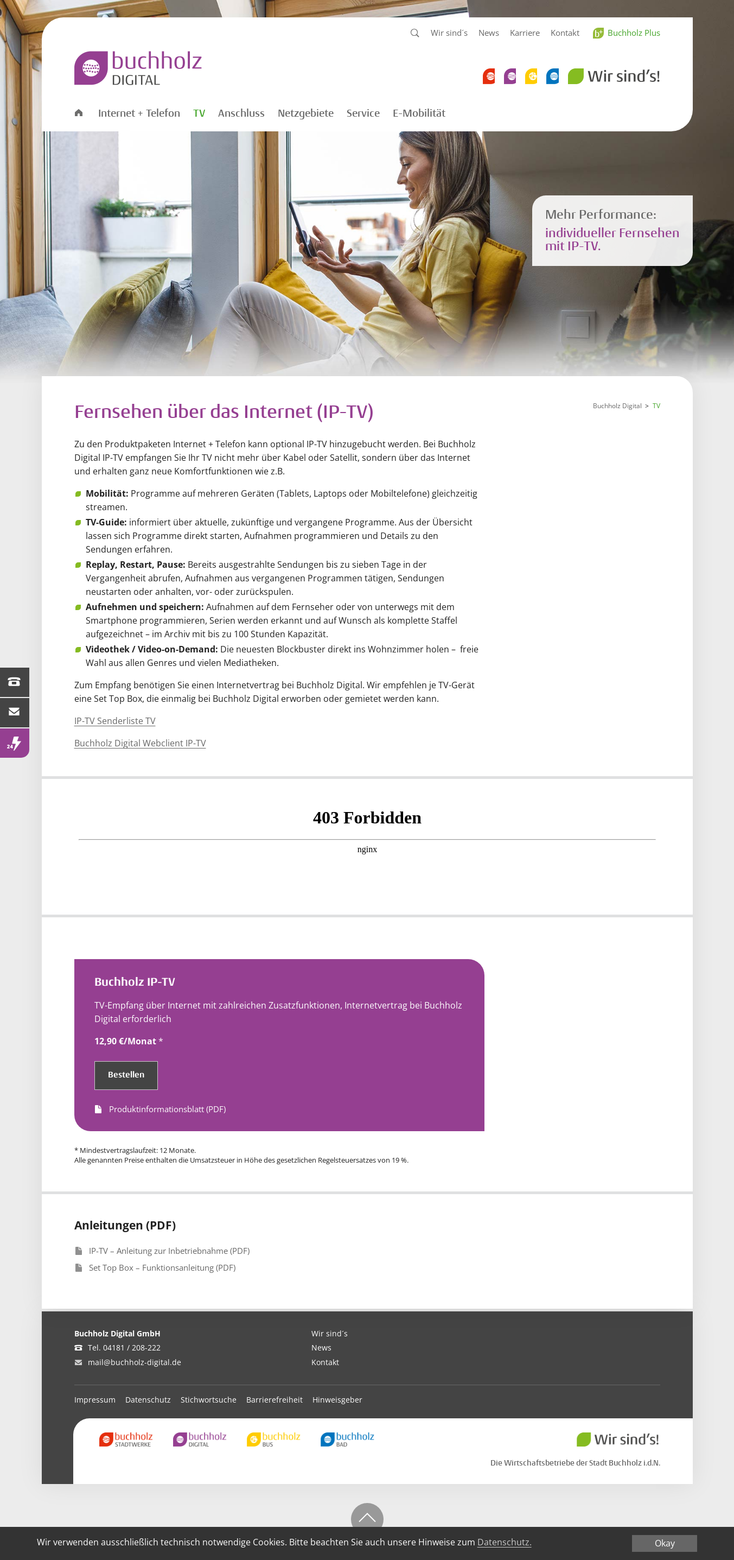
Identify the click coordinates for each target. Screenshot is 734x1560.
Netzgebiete (306, 113)
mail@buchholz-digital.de (134, 1362)
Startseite (78, 112)
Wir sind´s (449, 32)
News (488, 32)
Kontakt (565, 32)
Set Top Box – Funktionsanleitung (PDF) (162, 1267)
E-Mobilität (419, 113)
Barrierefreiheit (274, 1399)
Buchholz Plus (634, 32)
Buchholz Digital (617, 405)
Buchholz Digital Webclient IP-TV (140, 743)
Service (363, 113)
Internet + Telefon (139, 113)
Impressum (95, 1399)
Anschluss (241, 113)
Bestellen (126, 1075)
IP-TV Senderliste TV (115, 721)
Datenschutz (148, 1399)
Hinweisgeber (337, 1399)
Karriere (525, 32)
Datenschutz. (504, 1542)
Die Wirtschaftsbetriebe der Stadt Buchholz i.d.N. (575, 1463)
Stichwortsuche (209, 1399)
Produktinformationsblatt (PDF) (167, 1109)
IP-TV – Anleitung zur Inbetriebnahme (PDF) (169, 1250)
